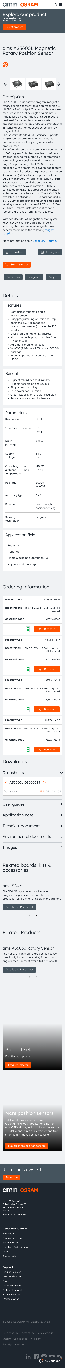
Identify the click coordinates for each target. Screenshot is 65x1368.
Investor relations (12, 1238)
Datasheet (14, 252)
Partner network (11, 1294)
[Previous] (30, 915)
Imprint (7, 1338)
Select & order (16, 264)
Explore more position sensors (27, 1145)
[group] (32, 893)
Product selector (18, 1065)
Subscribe (11, 1177)
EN (42, 791)
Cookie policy (20, 1338)
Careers (7, 1251)
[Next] (36, 915)
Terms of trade (45, 1332)
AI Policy (36, 1338)
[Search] (55, 4)
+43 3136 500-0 (19, 1214)
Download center (12, 1276)
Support (53, 277)
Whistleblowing (11, 1299)
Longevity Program (45, 240)
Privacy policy (10, 1332)
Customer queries (12, 1285)
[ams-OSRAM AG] (20, 5)
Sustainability (10, 1242)
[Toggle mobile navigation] (60, 4)
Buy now (47, 629)
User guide (50, 252)
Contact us (13, 277)
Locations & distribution (16, 1247)
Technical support (12, 1290)
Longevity (34, 277)
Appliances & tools (19, 564)
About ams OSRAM (15, 1228)
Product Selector (12, 1271)
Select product (14, 27)
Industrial (14, 545)
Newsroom (9, 1233)
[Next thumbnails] (58, 84)
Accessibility (9, 1256)
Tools (5, 1281)
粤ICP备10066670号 (13, 1344)
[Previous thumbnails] (5, 84)
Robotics (13, 551)
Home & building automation (26, 557)
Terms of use (28, 1332)
